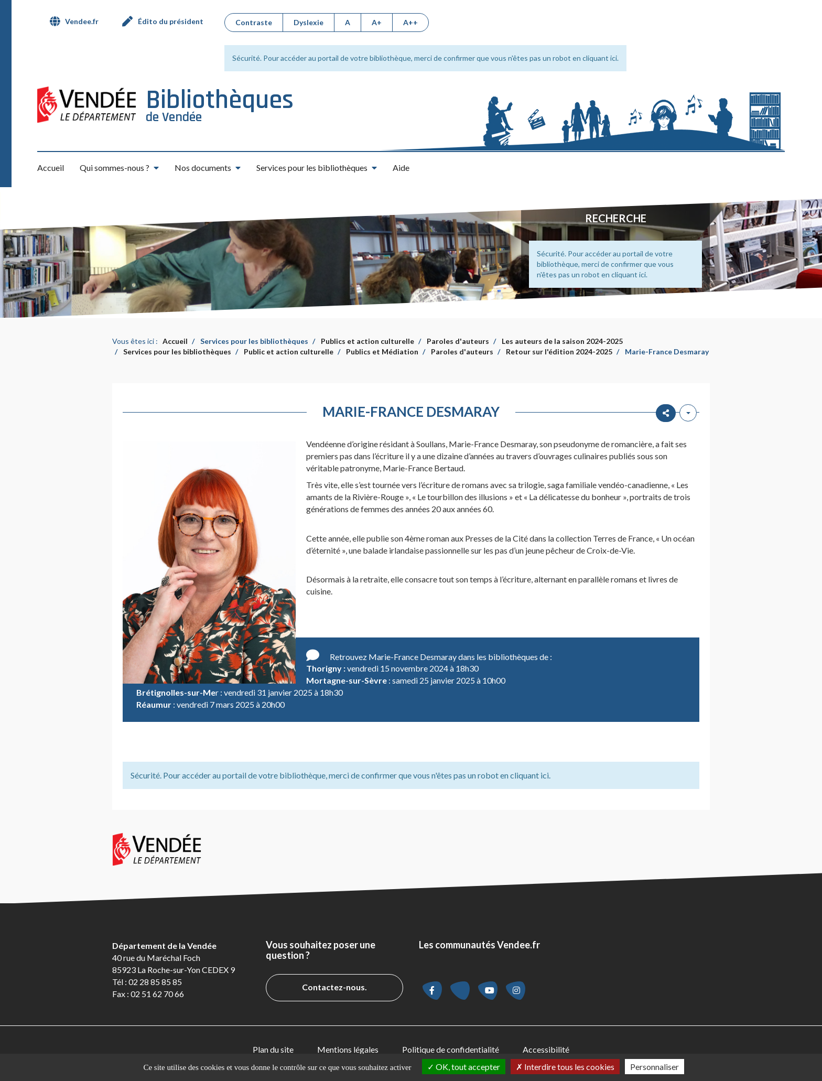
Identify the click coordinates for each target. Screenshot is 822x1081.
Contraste (253, 22)
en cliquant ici (594, 57)
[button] (119, 168)
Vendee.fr (82, 21)
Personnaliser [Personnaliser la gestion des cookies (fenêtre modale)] (654, 1067)
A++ (410, 22)
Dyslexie (308, 22)
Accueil (50, 167)
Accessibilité (546, 1049)
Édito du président (170, 21)
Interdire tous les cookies (565, 1067)
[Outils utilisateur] (688, 412)
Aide (401, 167)
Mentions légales (347, 1049)
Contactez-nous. (334, 987)
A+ (377, 22)
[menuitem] (78, 21)
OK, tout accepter (463, 1067)
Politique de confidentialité (450, 1049)
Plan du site (273, 1049)
